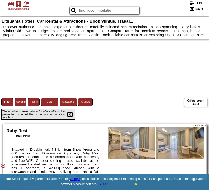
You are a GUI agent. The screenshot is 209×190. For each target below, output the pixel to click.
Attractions (68, 101)
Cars (49, 101)
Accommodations (21, 101)
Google (75, 179)
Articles (85, 101)
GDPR (103, 184)
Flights (34, 101)
